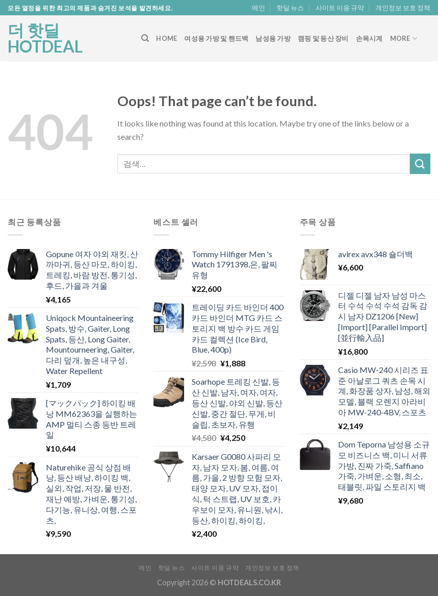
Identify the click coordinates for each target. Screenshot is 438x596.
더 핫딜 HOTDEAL (45, 38)
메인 (258, 8)
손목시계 (369, 38)
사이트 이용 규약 (340, 8)
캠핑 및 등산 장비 (323, 38)
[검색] (145, 38)
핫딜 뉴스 (290, 8)
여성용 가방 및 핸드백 (216, 38)
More (403, 38)
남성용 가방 (273, 38)
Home (166, 38)
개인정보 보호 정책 (402, 8)
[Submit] (420, 163)
